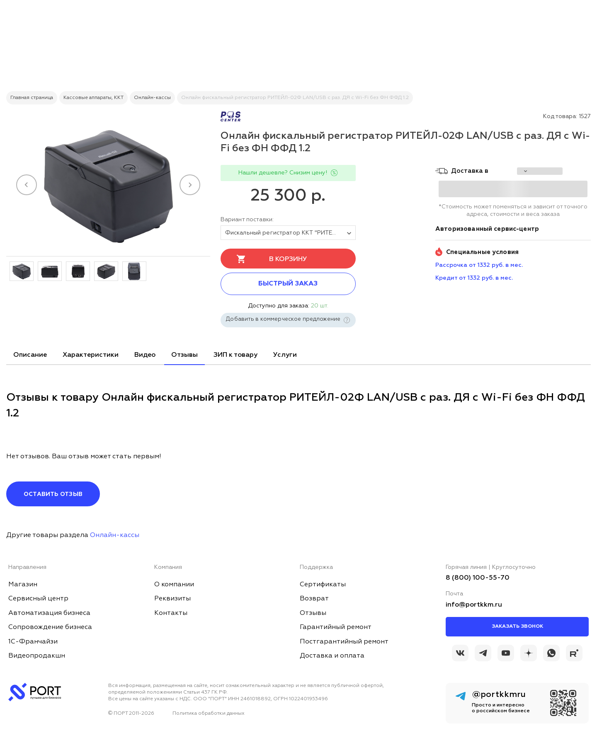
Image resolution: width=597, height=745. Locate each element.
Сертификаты (323, 584)
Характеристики (91, 355)
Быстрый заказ (288, 284)
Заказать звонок (517, 626)
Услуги (285, 355)
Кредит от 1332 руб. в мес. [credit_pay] (474, 278)
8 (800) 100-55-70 (478, 578)
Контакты (170, 613)
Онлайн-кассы (114, 535)
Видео (144, 355)
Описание (30, 355)
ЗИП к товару (235, 355)
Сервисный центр (38, 598)
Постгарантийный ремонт (344, 642)
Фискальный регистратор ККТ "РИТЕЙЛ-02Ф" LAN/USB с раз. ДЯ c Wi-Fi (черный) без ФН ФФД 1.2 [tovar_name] (290, 233)
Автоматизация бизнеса (49, 613)
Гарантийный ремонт (335, 627)
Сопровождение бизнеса (50, 627)
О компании (174, 584)
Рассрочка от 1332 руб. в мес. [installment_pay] (479, 265)
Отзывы (184, 355)
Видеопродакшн (36, 656)
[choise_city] (540, 171)
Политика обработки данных (208, 713)
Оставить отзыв (53, 494)
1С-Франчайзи (33, 642)
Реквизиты (172, 598)
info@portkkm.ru (474, 605)
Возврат (314, 598)
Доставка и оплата (332, 656)
